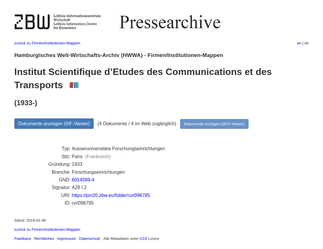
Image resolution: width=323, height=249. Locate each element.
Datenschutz (89, 238)
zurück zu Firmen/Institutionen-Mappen (47, 43)
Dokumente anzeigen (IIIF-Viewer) (54, 123)
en (299, 43)
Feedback (22, 238)
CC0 (143, 238)
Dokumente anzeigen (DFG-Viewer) (214, 124)
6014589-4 (83, 179)
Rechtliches (44, 238)
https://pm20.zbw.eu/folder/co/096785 (111, 195)
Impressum (66, 238)
